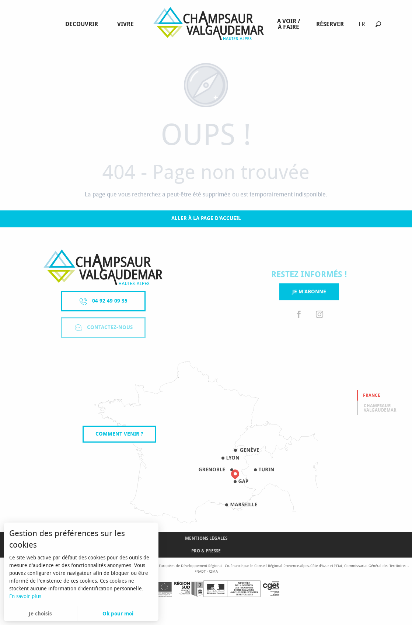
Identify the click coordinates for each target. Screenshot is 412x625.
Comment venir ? (119, 434)
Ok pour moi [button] (117, 614)
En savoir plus (25, 596)
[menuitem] (83, 24)
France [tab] (371, 395)
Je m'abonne (309, 292)
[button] (378, 24)
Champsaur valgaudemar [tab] (380, 408)
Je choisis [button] (40, 614)
